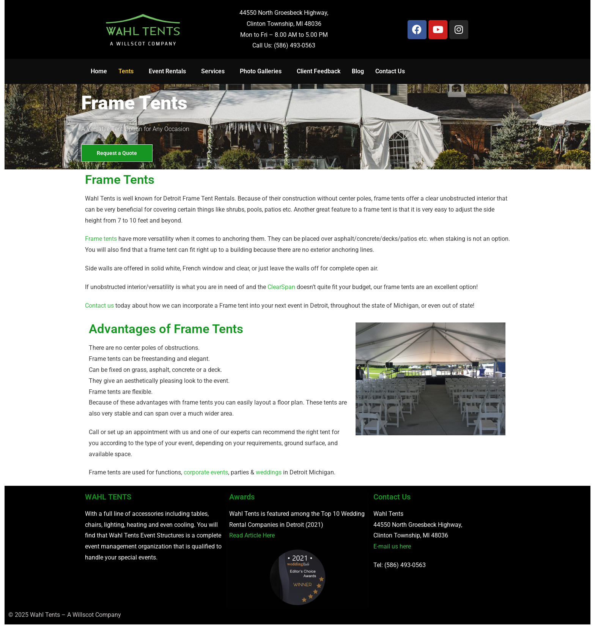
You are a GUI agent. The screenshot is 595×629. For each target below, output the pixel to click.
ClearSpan (281, 287)
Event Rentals (167, 71)
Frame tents (101, 238)
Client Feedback (318, 71)
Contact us (99, 305)
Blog (358, 71)
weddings (269, 472)
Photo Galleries (261, 71)
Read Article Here (252, 535)
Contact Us (390, 71)
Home (99, 71)
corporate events (206, 472)
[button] (128, 71)
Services (213, 71)
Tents (126, 71)
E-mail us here (392, 546)
